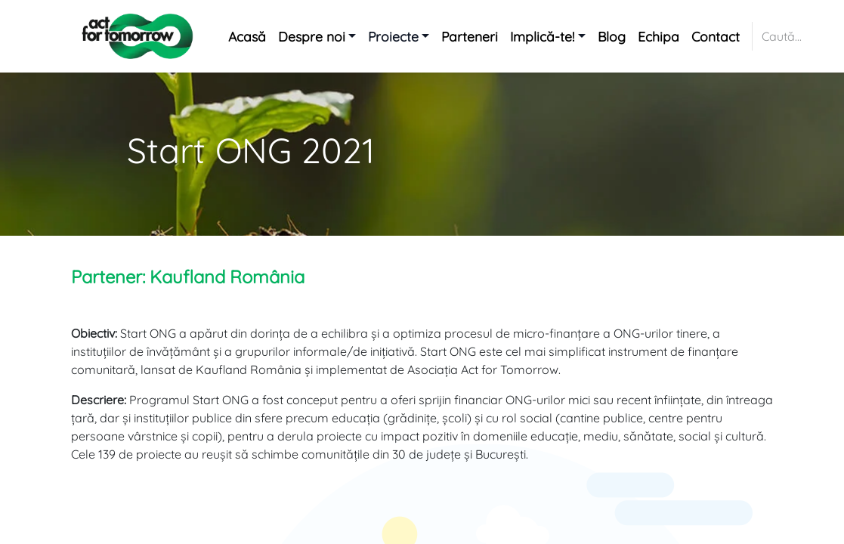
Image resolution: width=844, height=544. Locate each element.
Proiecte (393, 36)
